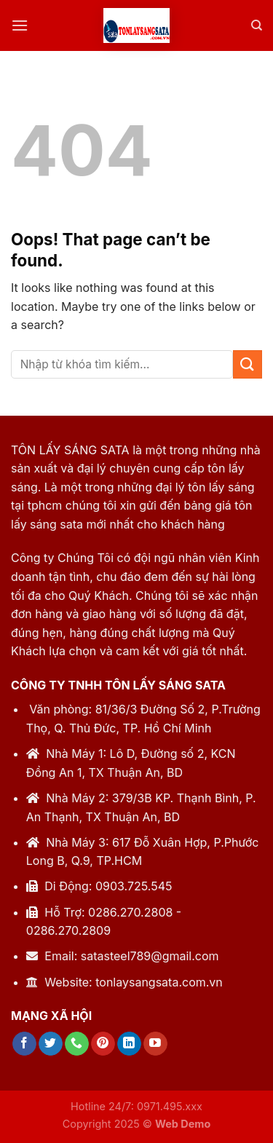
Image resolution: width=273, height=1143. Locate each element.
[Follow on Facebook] (24, 1044)
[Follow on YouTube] (155, 1044)
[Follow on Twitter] (51, 1044)
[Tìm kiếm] (256, 25)
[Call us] (77, 1044)
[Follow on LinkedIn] (129, 1044)
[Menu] (19, 25)
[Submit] (247, 364)
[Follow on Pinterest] (103, 1044)
